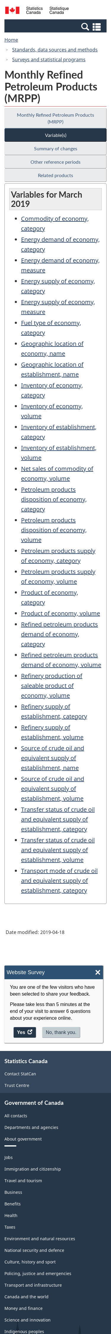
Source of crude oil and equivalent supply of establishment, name (52, 758)
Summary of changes (55, 148)
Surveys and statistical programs (49, 59)
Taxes (9, 1227)
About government (23, 1139)
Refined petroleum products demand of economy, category (59, 634)
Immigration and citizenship (32, 1169)
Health (10, 1215)
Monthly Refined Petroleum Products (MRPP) (55, 118)
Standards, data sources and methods (55, 49)
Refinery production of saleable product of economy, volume (51, 685)
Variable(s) (55, 135)
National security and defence (34, 1250)
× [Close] (98, 973)
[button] (56, 26)
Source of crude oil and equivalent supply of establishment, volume (52, 788)
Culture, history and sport (30, 1262)
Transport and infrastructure (33, 1285)
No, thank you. (61, 1032)
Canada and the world (26, 1296)
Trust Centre (16, 1085)
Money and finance (23, 1308)
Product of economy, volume (60, 613)
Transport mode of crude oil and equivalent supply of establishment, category (59, 880)
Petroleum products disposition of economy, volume (54, 530)
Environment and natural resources (39, 1238)
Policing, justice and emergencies (37, 1273)
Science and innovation (27, 1320)
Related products (55, 175)
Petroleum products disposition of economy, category (54, 499)
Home (11, 40)
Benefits (12, 1204)
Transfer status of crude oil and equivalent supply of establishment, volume (58, 850)
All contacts (15, 1116)
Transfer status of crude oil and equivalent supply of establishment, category (58, 819)
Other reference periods (55, 162)
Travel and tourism (23, 1180)
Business (13, 1192)
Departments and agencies (31, 1127)
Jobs (8, 1157)
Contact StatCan (20, 1074)
